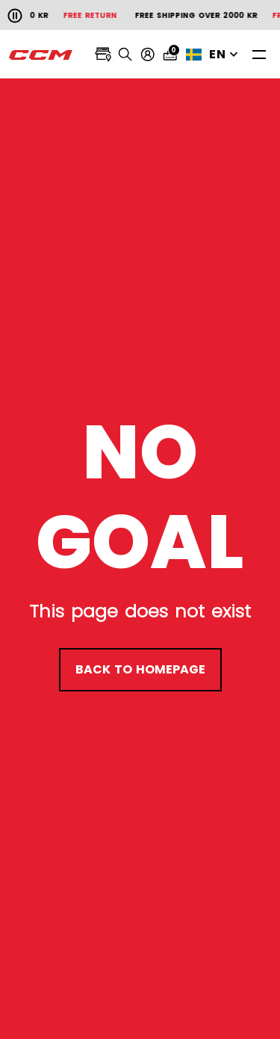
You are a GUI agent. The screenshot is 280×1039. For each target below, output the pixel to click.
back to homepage (140, 669)
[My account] (147, 54)
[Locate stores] (103, 54)
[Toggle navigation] (259, 54)
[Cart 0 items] (170, 54)
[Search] (125, 54)
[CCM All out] (41, 55)
